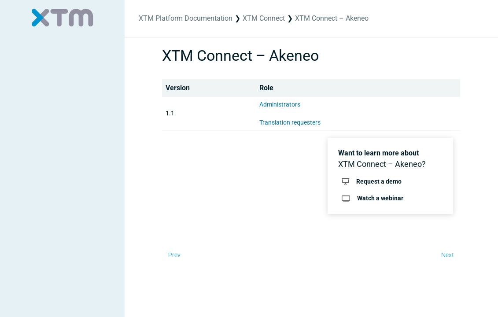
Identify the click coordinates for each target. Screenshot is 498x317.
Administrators (279, 104)
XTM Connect (264, 18)
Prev (174, 254)
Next (447, 254)
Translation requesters (290, 122)
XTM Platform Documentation (185, 18)
